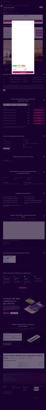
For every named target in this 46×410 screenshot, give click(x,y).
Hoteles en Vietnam (18, 5)
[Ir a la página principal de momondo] (6, 1)
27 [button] (37, 30)
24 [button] (8, 32)
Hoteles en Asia (13, 5)
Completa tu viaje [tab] (32, 364)
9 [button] (21, 26)
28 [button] (17, 32)
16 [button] (21, 28)
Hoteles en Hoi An (27, 371)
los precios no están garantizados (26, 380)
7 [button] (24, 26)
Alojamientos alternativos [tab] (16, 364)
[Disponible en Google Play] (37, 394)
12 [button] (35, 26)
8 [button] (19, 26)
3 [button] (8, 26)
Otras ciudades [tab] (8, 364)
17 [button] (8, 30)
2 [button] (21, 24)
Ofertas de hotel (8, 5)
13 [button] (37, 26)
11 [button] (10, 28)
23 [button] (21, 30)
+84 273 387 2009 (9, 11)
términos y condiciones (19, 350)
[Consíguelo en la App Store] (37, 396)
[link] (24, 292)
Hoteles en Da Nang (8, 371)
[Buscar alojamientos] (1, 6)
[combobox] (14, 339)
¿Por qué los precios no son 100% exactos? (25, 386)
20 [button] (37, 28)
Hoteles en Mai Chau (28, 372)
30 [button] (21, 32)
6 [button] (37, 24)
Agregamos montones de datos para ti (25, 384)
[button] (2, 1)
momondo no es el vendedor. (25, 383)
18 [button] (10, 30)
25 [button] (10, 32)
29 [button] (19, 32)
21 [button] (17, 30)
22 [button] (19, 30)
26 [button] (12, 32)
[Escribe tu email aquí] (14, 344)
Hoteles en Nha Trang (9, 372)
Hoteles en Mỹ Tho (24, 5)
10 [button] (8, 28)
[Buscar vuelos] (1, 4)
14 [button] (17, 28)
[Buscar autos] (1, 8)
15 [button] (19, 28)
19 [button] (35, 28)
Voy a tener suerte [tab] (25, 364)
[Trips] (1, 10)
